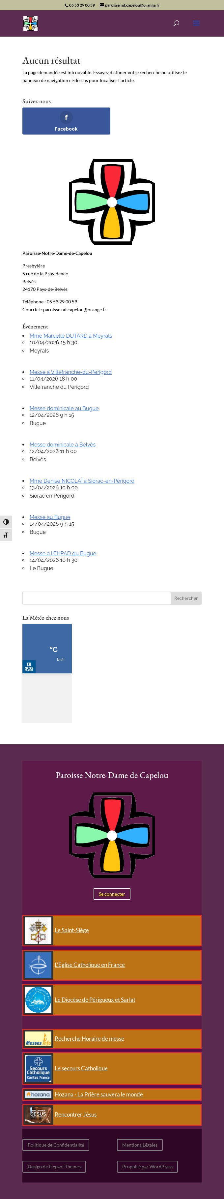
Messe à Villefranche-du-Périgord (71, 372)
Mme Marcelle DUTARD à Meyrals (71, 336)
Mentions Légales (139, 1145)
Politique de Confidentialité (56, 1145)
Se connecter (112, 894)
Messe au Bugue (50, 517)
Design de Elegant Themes (54, 1166)
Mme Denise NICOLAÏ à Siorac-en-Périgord (82, 481)
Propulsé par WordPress (147, 1166)
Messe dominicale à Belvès (63, 445)
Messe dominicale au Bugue (64, 408)
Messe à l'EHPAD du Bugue (63, 553)
